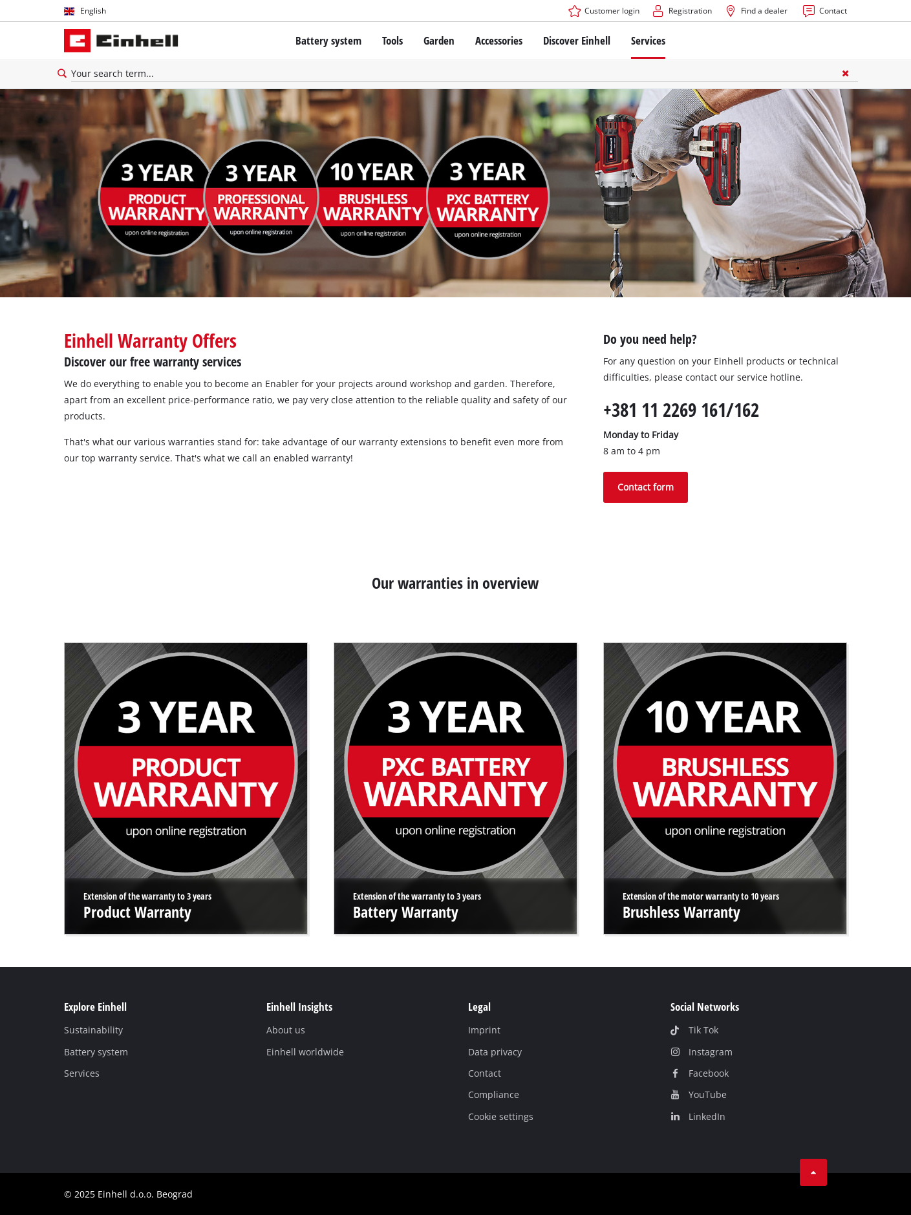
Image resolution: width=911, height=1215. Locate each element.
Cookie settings (500, 1116)
